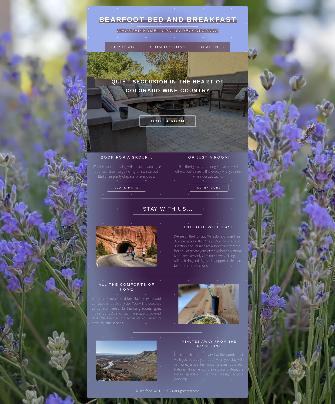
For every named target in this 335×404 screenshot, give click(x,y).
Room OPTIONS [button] (167, 47)
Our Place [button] (124, 47)
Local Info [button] (211, 47)
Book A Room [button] (168, 121)
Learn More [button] (126, 187)
